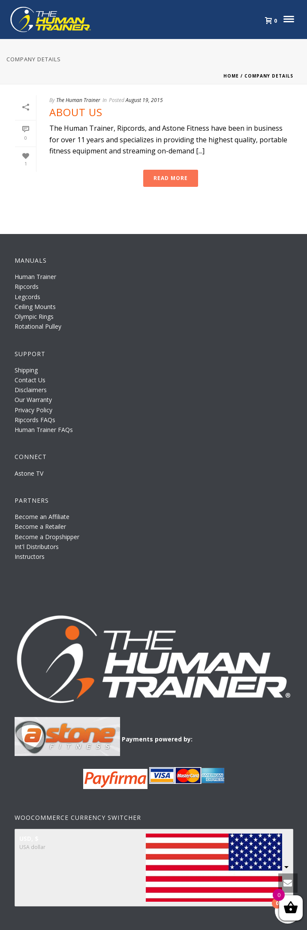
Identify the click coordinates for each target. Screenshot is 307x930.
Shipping (26, 370)
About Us (75, 112)
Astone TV (29, 473)
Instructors (30, 556)
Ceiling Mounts (35, 307)
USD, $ (29, 838)
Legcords (27, 297)
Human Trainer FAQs (44, 430)
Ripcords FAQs (35, 420)
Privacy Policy (33, 410)
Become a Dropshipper (47, 537)
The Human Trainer (78, 100)
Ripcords (27, 286)
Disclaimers (31, 390)
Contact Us (30, 380)
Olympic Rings (34, 316)
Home (231, 76)
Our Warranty (33, 400)
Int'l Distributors (37, 547)
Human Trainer (35, 277)
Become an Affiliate (42, 517)
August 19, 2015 (144, 100)
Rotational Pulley (38, 326)
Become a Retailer (40, 526)
